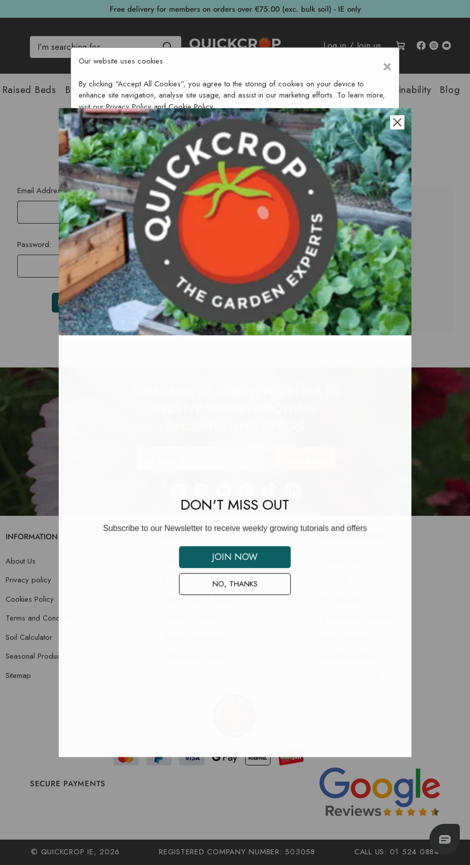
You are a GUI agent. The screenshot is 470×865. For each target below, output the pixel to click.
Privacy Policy (128, 106)
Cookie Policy (191, 106)
